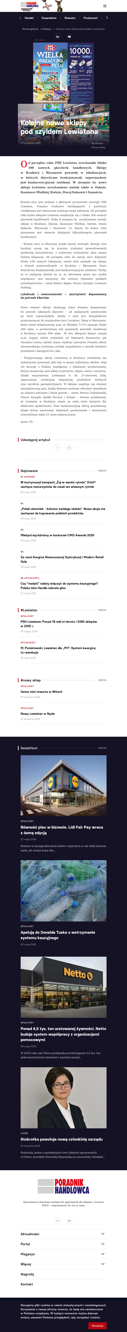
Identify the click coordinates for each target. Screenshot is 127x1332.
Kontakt (27, 1284)
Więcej (102, 471)
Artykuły (46, 29)
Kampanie (29, 477)
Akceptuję (97, 1325)
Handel (29, 18)
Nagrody (27, 1274)
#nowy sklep (98, 147)
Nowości (70, 18)
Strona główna (30, 29)
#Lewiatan (97, 143)
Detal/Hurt (27, 616)
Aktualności (32, 578)
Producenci (91, 18)
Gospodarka (49, 18)
